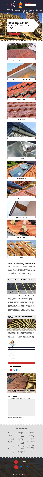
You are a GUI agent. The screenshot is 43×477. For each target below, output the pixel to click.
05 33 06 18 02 (14, 3)
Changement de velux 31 (30, 11)
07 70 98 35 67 (14, 7)
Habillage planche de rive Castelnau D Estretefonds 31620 (32, 437)
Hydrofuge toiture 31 (19, 11)
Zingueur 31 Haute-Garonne (27, 11)
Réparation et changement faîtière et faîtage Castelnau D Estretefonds (11, 436)
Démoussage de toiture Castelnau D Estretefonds (11, 450)
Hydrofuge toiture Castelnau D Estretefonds (21, 434)
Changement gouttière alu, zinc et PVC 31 (23, 11)
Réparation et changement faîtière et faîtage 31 (8, 11)
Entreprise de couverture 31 (33, 11)
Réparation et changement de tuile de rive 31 (12, 11)
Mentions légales (26, 474)
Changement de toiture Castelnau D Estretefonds (32, 443)
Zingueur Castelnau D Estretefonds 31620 (21, 447)
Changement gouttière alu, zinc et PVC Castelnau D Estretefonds (21, 441)
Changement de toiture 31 (40, 11)
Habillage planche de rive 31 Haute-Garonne (37, 11)
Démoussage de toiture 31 (16, 11)
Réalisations (14, 34)
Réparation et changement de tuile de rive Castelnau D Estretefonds (12, 444)
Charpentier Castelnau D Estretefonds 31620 (31, 449)
